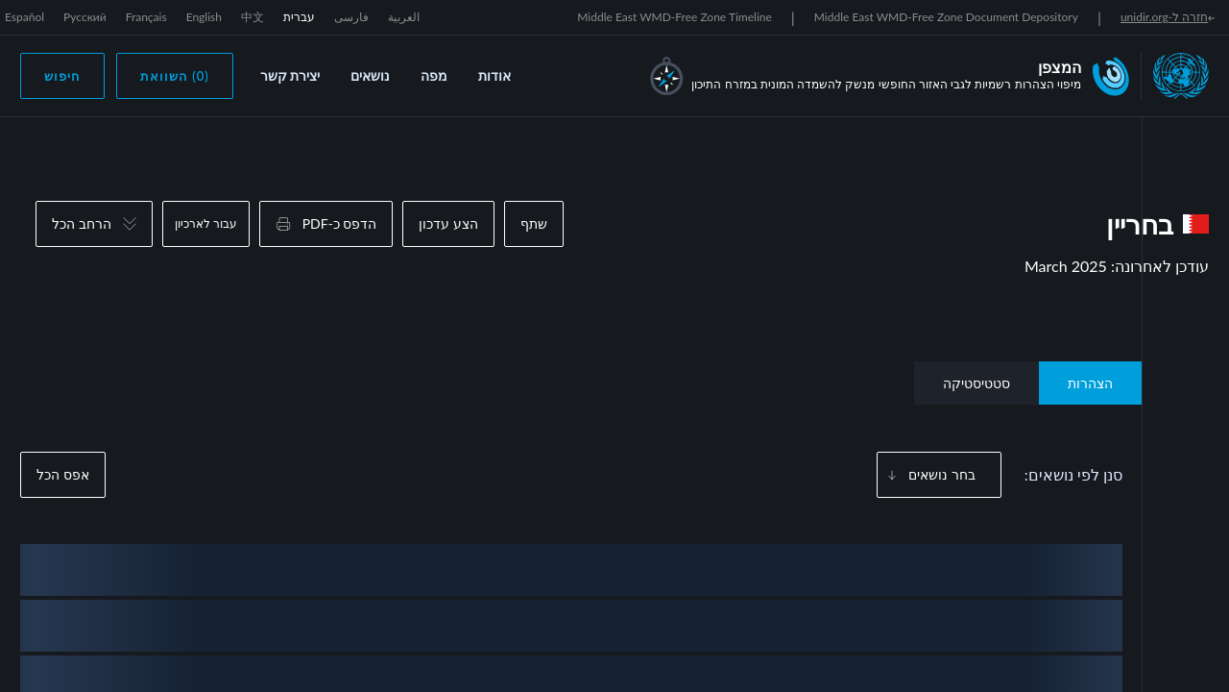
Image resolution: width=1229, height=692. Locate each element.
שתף (533, 223)
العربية (404, 17)
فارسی (351, 17)
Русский (85, 17)
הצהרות (1090, 383)
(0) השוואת (174, 76)
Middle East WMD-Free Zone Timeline (674, 17)
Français (146, 17)
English (204, 17)
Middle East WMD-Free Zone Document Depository (946, 17)
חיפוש (62, 76)
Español (24, 17)
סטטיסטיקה (976, 383)
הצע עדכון (448, 223)
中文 (252, 17)
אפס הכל (62, 474)
